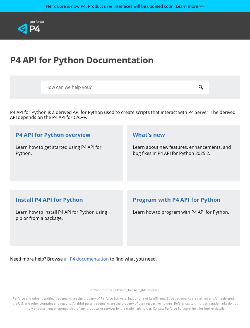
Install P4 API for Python (49, 199)
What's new (149, 135)
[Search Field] (125, 87)
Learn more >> (190, 6)
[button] (201, 87)
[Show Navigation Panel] (224, 27)
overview (53, 135)
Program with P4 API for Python (176, 199)
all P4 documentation (86, 259)
